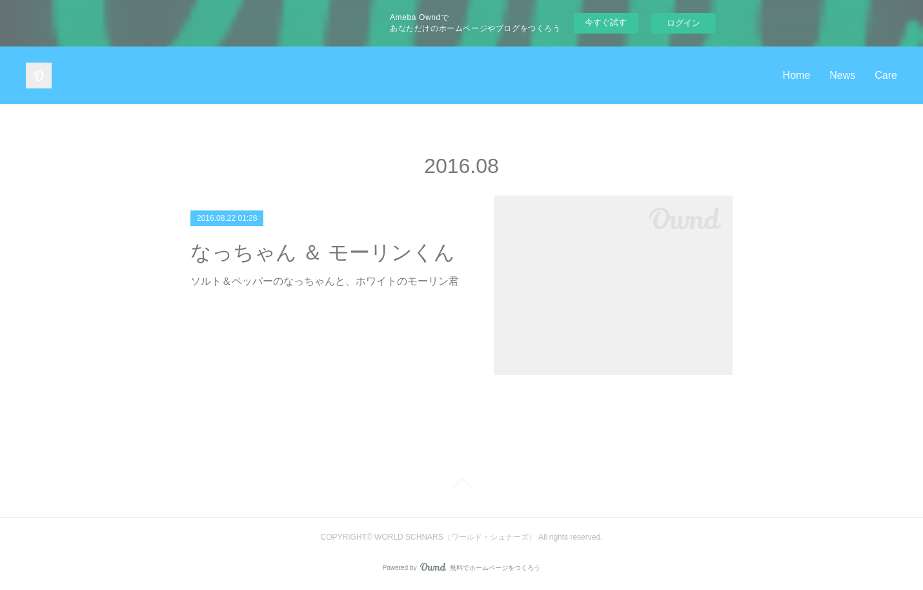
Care (886, 75)
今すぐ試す (606, 22)
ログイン (683, 23)
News (842, 75)
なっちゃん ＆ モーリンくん (322, 252)
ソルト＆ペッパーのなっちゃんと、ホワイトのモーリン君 (324, 281)
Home (797, 75)
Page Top (461, 485)
